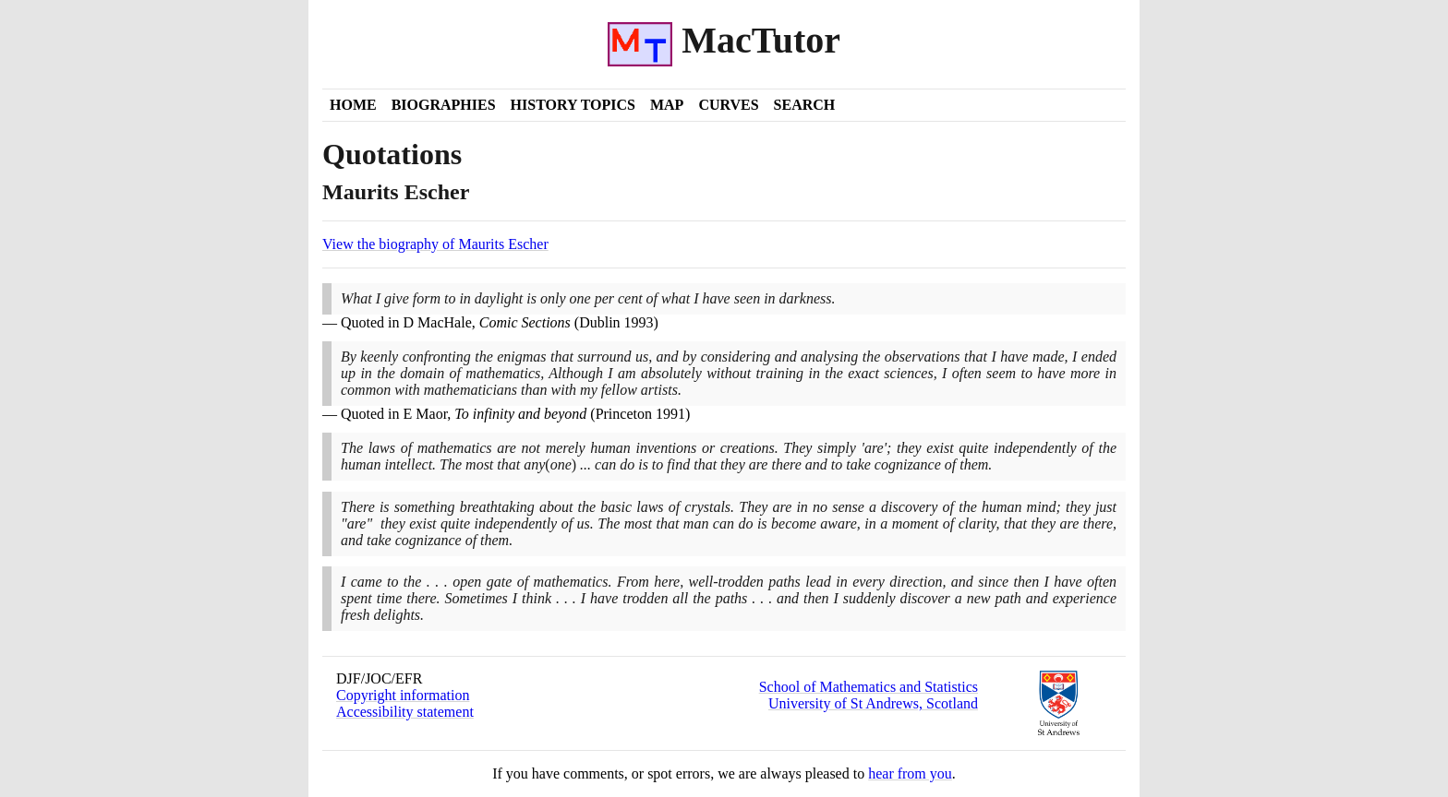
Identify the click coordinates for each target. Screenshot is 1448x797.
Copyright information (402, 695)
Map (666, 105)
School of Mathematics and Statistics (868, 687)
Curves (728, 105)
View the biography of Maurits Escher (435, 244)
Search (805, 105)
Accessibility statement (405, 712)
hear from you (910, 773)
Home (353, 105)
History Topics (573, 105)
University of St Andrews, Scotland (873, 703)
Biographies (444, 105)
